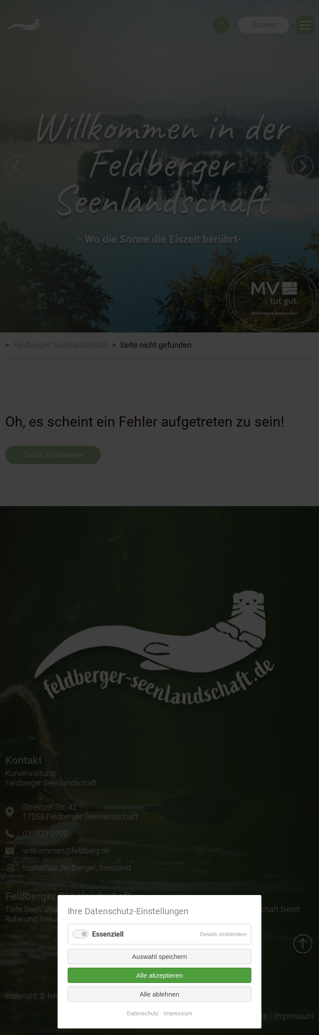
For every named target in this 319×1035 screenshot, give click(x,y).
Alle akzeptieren (159, 975)
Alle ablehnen (159, 994)
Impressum (178, 1013)
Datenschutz (142, 1013)
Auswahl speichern (159, 956)
